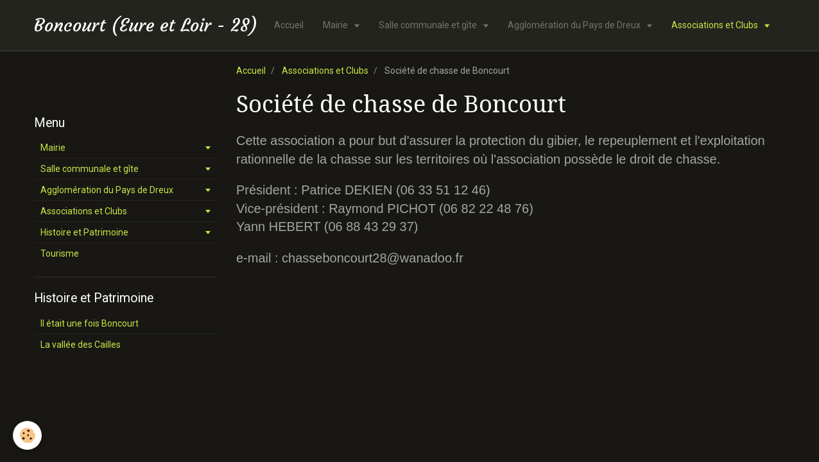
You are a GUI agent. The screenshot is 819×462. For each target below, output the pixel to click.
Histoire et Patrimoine (84, 232)
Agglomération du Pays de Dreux (575, 25)
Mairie (336, 25)
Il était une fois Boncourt (89, 323)
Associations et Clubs (715, 25)
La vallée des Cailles (80, 344)
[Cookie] (27, 435)
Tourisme (59, 253)
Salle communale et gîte (429, 25)
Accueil (289, 25)
